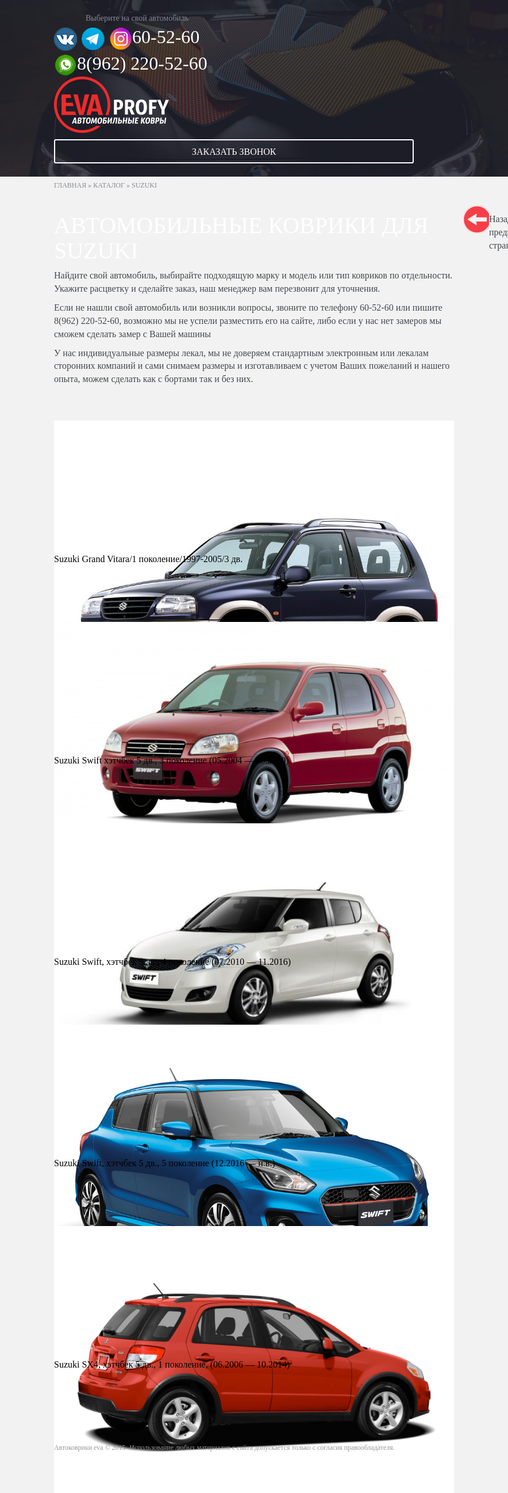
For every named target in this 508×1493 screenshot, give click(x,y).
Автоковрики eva (78, 1448)
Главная (70, 185)
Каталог (109, 185)
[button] (254, 151)
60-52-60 (165, 36)
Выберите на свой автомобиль (137, 18)
